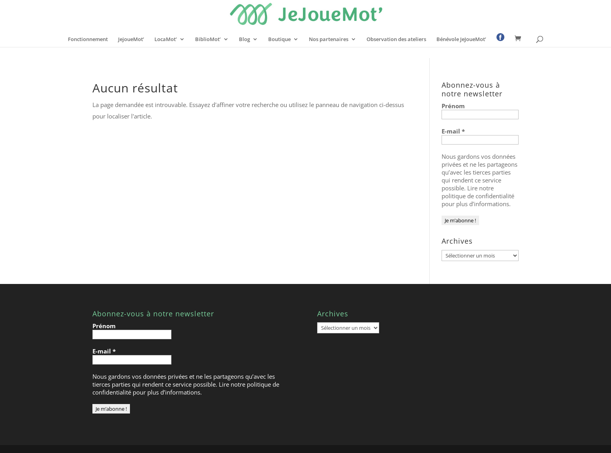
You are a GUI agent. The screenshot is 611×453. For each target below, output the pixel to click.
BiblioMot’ (208, 39)
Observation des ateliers (396, 39)
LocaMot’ (165, 39)
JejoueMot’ (131, 39)
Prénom (453, 106)
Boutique (279, 39)
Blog (244, 39)
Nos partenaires (328, 39)
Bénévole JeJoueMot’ (461, 39)
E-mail (453, 131)
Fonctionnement (88, 39)
